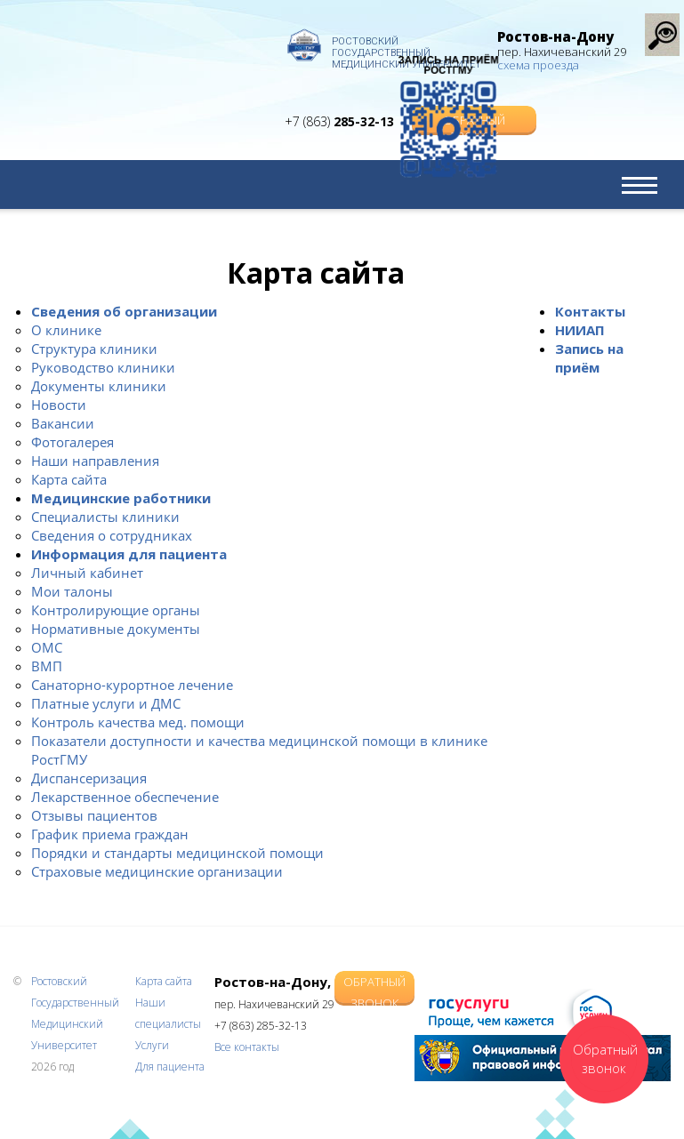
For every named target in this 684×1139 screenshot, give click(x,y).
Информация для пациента (129, 554)
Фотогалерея (72, 442)
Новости (58, 404)
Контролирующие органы (115, 610)
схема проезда (538, 65)
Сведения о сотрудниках (111, 535)
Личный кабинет (87, 573)
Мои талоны (72, 591)
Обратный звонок (374, 988)
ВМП (46, 666)
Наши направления (95, 460)
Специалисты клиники (105, 516)
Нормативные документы (115, 629)
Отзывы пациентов (94, 815)
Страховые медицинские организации (157, 871)
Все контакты (246, 1047)
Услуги (152, 1045)
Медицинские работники (121, 498)
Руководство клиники (103, 367)
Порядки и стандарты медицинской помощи (177, 853)
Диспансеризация (89, 778)
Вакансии (62, 423)
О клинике (66, 330)
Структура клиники (94, 348)
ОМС (46, 647)
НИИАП (580, 330)
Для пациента (170, 1066)
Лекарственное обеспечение (125, 797)
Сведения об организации (124, 311)
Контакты (590, 311)
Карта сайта (69, 479)
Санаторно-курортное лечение (132, 685)
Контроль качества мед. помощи (138, 722)
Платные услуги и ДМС (106, 703)
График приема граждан (110, 834)
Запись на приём (589, 358)
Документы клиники (98, 386)
